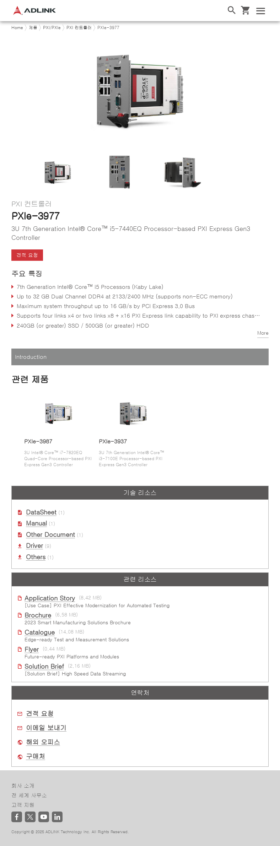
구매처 (35, 756)
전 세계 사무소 (29, 795)
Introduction (31, 357)
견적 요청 (27, 255)
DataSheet (41, 512)
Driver (34, 546)
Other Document (50, 535)
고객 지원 (22, 805)
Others (35, 557)
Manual (36, 523)
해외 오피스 (43, 742)
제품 (33, 28)
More (263, 332)
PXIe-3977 (108, 28)
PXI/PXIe (52, 28)
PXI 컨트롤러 (79, 28)
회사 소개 (22, 785)
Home (17, 28)
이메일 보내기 (46, 728)
